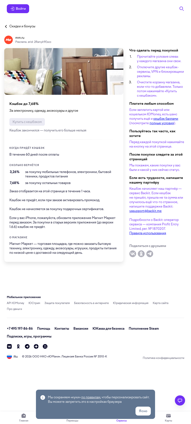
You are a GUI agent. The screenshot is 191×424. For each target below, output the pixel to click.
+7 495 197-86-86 (20, 329)
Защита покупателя (57, 303)
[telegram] (27, 346)
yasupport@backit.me (145, 211)
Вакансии (80, 329)
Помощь (43, 329)
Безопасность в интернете (91, 303)
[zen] (36, 346)
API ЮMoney (15, 303)
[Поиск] (181, 8)
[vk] (9, 346)
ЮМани (53, 356)
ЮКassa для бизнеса (108, 329)
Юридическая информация (130, 303)
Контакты (61, 329)
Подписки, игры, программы (29, 336)
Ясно (143, 411)
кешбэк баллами (165, 119)
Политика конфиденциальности (163, 358)
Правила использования (147, 233)
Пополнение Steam (144, 329)
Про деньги (14, 309)
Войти (18, 9)
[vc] (45, 346)
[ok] (18, 346)
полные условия (162, 123)
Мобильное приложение (24, 297)
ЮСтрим (34, 303)
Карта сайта (160, 303)
